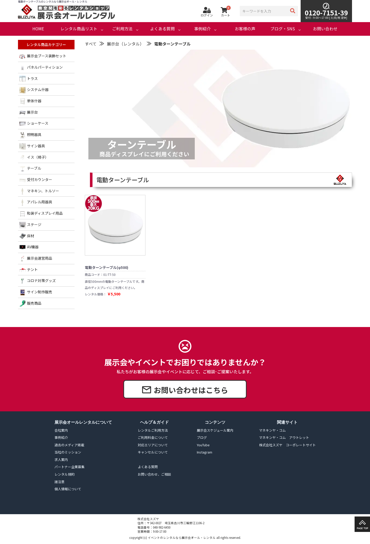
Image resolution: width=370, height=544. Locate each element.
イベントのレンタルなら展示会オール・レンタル (182, 538)
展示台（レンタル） (125, 44)
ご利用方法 (122, 29)
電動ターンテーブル (172, 44)
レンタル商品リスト (78, 29)
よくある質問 (162, 29)
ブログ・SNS (282, 29)
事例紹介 (202, 29)
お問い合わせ (325, 29)
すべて (91, 44)
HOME (38, 29)
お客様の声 (245, 29)
